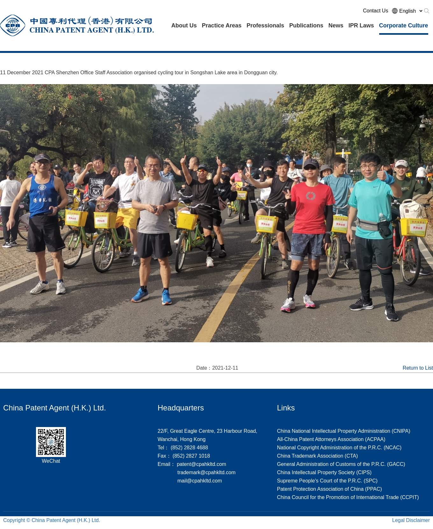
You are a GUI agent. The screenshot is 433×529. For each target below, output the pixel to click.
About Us (184, 25)
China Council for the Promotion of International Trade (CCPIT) (348, 497)
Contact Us (375, 10)
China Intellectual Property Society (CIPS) (324, 472)
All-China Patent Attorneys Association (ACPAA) (331, 439)
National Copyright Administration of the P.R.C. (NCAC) (339, 447)
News (335, 25)
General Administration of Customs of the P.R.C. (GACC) (341, 464)
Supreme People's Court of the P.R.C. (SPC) (327, 480)
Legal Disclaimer (411, 520)
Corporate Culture (403, 25)
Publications (306, 25)
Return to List (418, 368)
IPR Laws (361, 25)
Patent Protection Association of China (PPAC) (329, 489)
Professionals (265, 25)
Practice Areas (221, 25)
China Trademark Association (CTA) (317, 456)
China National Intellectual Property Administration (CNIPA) (343, 431)
